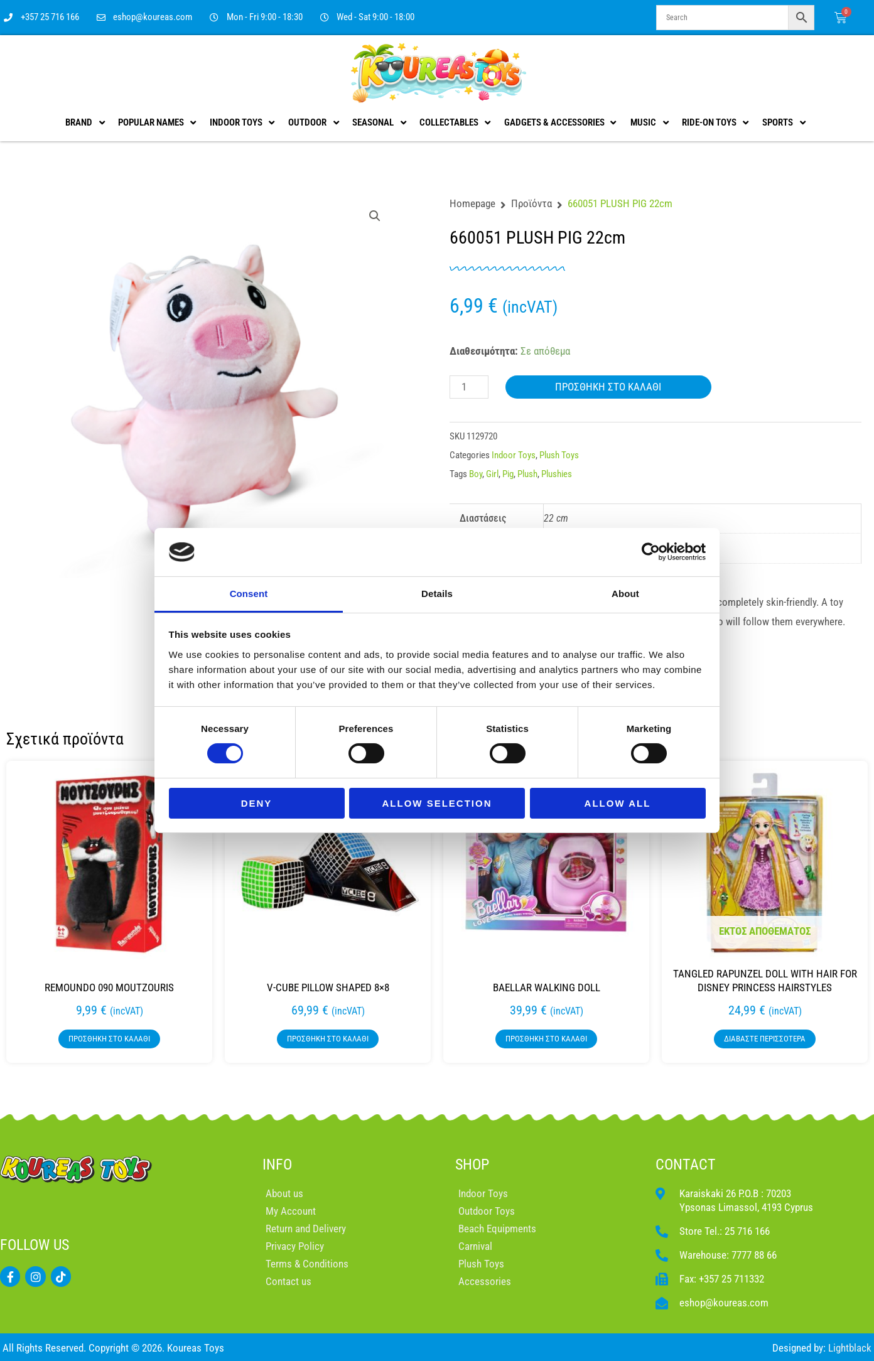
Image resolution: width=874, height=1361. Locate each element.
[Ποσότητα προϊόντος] (469, 387)
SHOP (472, 1164)
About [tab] (625, 593)
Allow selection (437, 803)
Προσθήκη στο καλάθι (608, 386)
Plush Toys (559, 455)
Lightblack (849, 1348)
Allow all (618, 803)
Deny (256, 803)
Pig (508, 474)
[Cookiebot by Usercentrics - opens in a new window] (651, 551)
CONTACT (686, 1164)
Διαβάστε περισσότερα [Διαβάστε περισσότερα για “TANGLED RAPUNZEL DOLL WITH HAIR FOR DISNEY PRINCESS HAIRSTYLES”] (765, 1038)
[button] (375, 216)
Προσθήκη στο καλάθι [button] (109, 1038)
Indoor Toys (514, 455)
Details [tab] (437, 593)
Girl (492, 474)
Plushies (556, 474)
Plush (527, 474)
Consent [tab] (249, 593)
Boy (475, 474)
